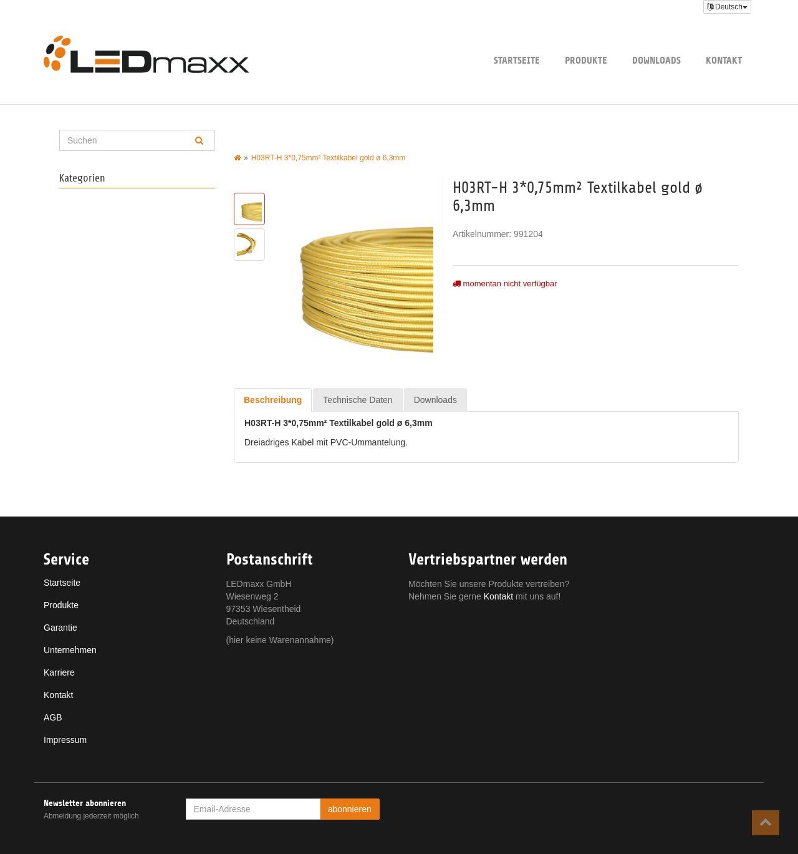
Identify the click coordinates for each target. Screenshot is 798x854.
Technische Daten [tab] (357, 400)
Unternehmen (70, 650)
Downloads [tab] (435, 400)
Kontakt (724, 60)
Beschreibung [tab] (273, 400)
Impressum (65, 740)
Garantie (60, 628)
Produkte (586, 60)
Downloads (656, 60)
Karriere (59, 672)
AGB (53, 717)
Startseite (517, 60)
